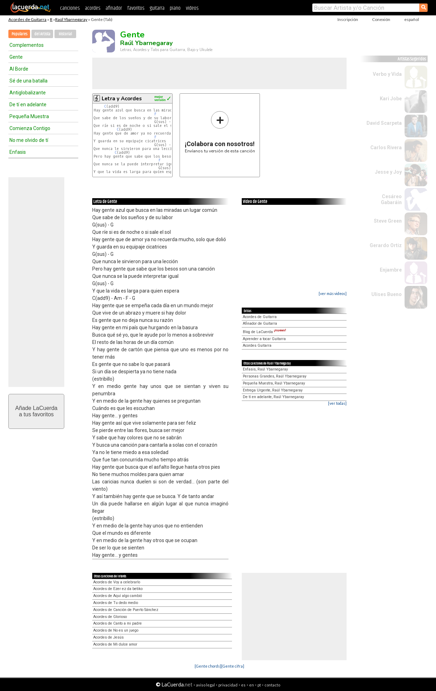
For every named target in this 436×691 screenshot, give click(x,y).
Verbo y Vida (387, 74)
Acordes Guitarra (257, 345)
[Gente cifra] (232, 666)
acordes (92, 8)
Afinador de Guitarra (260, 323)
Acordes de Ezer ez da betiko (118, 588)
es (243, 685)
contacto (272, 685)
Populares (19, 34)
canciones (70, 8)
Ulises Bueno (386, 294)
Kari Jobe (391, 98)
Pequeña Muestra (29, 116)
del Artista (42, 34)
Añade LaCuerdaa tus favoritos (36, 411)
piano (175, 8)
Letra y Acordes (122, 98)
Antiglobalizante (27, 92)
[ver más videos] (333, 293)
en (251, 685)
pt (259, 685)
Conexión (381, 19)
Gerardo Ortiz (386, 245)
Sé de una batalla (28, 81)
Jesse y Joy (388, 172)
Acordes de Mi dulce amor (115, 644)
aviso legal (205, 685)
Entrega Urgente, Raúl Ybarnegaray (273, 390)
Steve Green (388, 221)
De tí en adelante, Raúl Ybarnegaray (273, 397)
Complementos (26, 45)
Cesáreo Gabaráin (391, 199)
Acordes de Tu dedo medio (115, 602)
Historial (65, 34)
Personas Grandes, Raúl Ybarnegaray (274, 376)
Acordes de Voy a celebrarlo (116, 582)
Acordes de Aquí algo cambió (117, 595)
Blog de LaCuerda (264, 332)
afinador (114, 8)
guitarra (157, 8)
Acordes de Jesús (108, 637)
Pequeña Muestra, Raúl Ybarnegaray (274, 383)
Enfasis (17, 152)
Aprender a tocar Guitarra (264, 339)
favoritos (135, 8)
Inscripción (347, 19)
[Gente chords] (208, 666)
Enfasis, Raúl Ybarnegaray (265, 369)
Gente (16, 57)
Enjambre (391, 270)
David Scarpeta (384, 123)
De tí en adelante (27, 104)
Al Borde (18, 69)
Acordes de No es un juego (115, 630)
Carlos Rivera (386, 147)
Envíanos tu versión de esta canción (220, 132)
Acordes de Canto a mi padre (117, 623)
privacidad (228, 685)
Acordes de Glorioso (110, 616)
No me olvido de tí (28, 140)
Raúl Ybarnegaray (71, 19)
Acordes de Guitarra (27, 19)
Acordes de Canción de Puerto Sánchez (125, 609)
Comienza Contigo (29, 128)
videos (192, 8)
